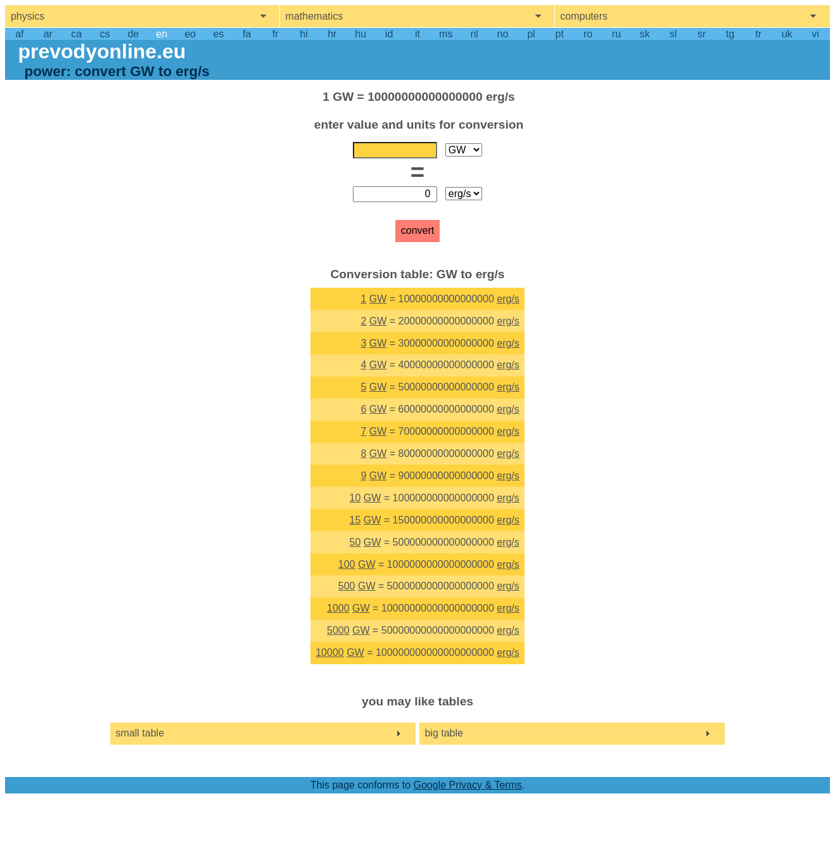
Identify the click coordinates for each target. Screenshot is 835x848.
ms (445, 34)
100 (346, 564)
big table (443, 733)
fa (247, 34)
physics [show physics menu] (27, 16)
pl (531, 34)
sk (645, 34)
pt (560, 34)
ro (587, 34)
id (389, 34)
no (503, 34)
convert (417, 230)
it (417, 34)
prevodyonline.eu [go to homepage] (102, 51)
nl (474, 34)
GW (378, 298)
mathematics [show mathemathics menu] (314, 16)
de (133, 34)
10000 (330, 652)
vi (815, 34)
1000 (338, 608)
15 (355, 520)
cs (104, 34)
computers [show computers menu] (584, 16)
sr (702, 34)
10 (355, 497)
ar (48, 34)
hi (303, 34)
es (218, 34)
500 (346, 586)
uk (787, 34)
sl (673, 34)
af (19, 34)
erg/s (508, 298)
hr (332, 34)
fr (275, 34)
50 (355, 542)
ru (616, 34)
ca (76, 34)
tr (758, 34)
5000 (338, 630)
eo (190, 34)
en (161, 34)
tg (730, 34)
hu (360, 34)
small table (140, 733)
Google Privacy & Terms (467, 785)
